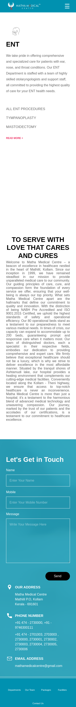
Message (12, 514)
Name (10, 470)
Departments (14, 690)
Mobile (11, 492)
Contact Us (37, 703)
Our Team (30, 690)
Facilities (62, 690)
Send (57, 576)
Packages (46, 690)
